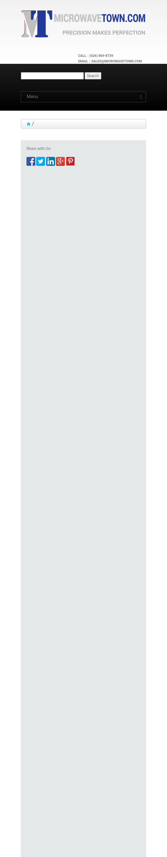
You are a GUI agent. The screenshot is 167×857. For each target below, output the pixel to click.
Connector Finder (41, 583)
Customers (35, 797)
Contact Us (35, 826)
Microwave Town (60, 846)
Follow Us (33, 811)
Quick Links (35, 782)
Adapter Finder (39, 578)
